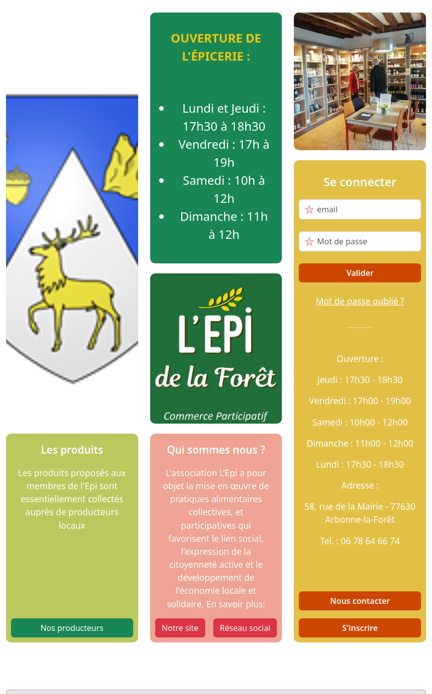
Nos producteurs (72, 627)
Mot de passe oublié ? (360, 301)
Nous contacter (360, 600)
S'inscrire (360, 627)
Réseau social (245, 627)
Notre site (180, 627)
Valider (360, 272)
